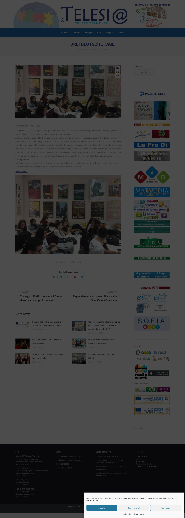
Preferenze (165, 510)
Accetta (102, 510)
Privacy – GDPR (138, 516)
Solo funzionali (133, 510)
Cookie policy (127, 516)
